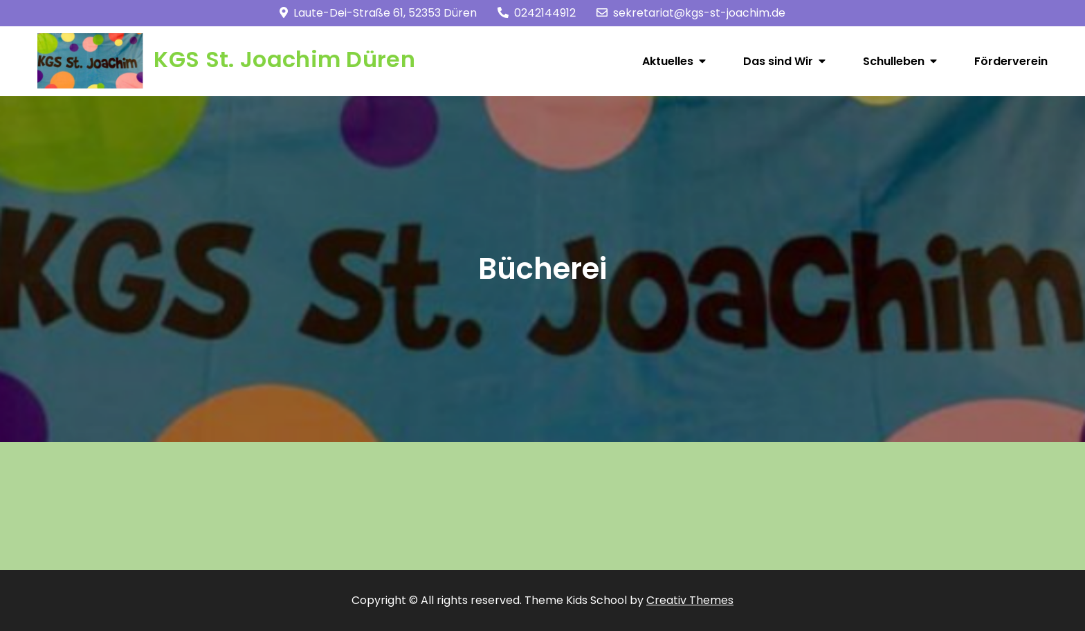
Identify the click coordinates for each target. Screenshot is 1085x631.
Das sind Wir (778, 61)
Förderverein (1011, 61)
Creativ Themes (689, 600)
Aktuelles (667, 61)
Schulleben (893, 61)
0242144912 (537, 13)
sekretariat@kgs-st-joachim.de (690, 13)
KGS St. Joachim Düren (284, 59)
